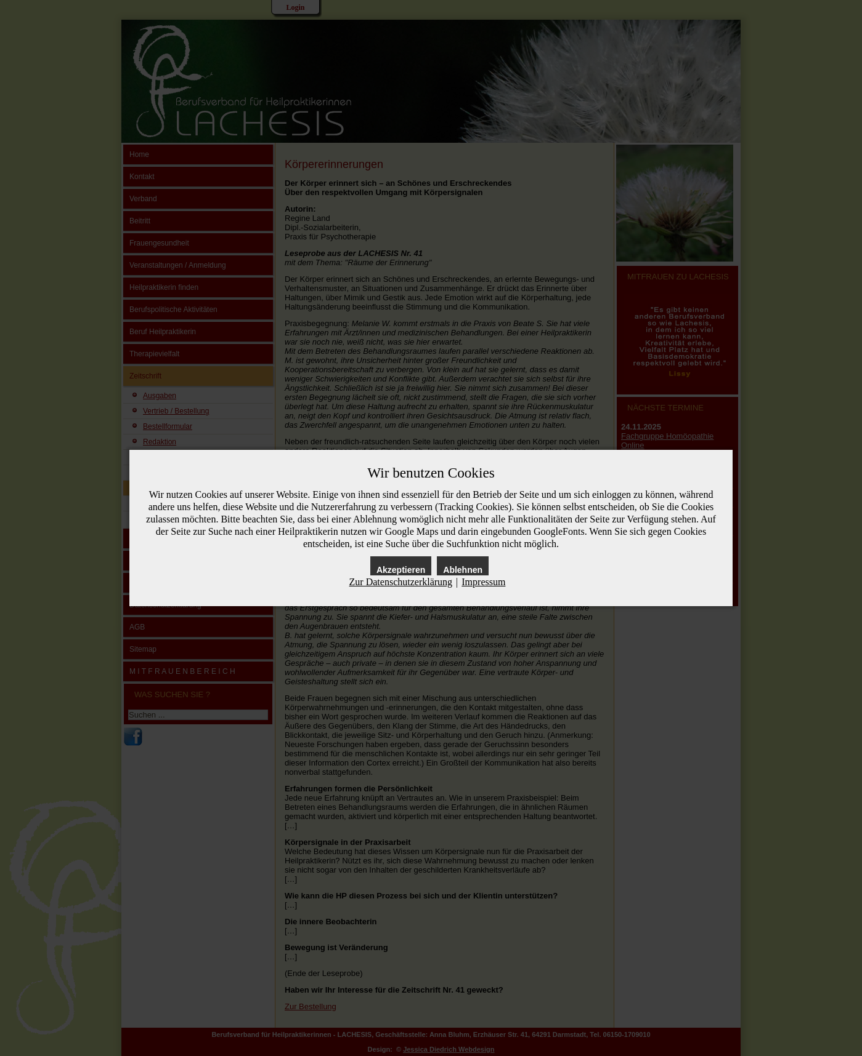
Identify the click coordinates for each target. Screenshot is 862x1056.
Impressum (483, 582)
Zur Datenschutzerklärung (400, 582)
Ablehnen (462, 570)
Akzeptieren (400, 570)
